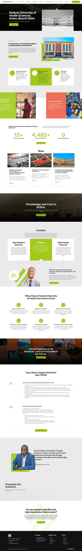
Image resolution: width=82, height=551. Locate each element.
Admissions (34, 1)
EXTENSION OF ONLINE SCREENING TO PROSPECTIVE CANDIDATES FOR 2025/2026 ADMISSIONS (64, 171)
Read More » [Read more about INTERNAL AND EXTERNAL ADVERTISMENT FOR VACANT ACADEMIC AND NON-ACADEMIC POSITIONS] (11, 183)
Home (18, 1)
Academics (28, 1)
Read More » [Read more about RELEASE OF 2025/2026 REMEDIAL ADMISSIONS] (34, 180)
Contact (67, 1)
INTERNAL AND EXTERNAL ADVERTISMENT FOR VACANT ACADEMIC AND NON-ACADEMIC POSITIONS (17, 172)
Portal (61, 2)
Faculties (41, 1)
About (22, 1)
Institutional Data (49, 1)
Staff (56, 1)
